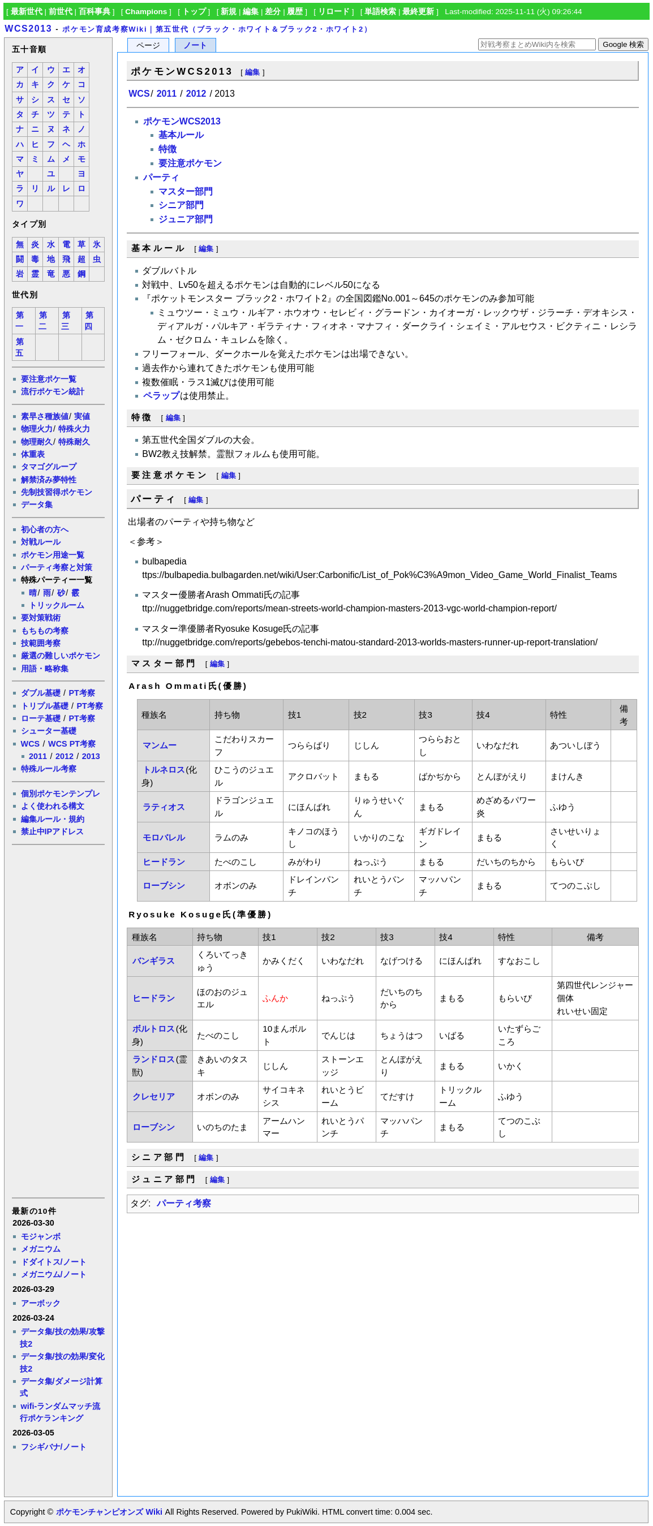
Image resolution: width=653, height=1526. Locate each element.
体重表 (33, 454)
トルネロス (164, 769)
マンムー (160, 745)
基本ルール (181, 135)
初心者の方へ (44, 529)
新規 (229, 11)
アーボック (41, 1303)
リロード (334, 11)
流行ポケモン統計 (52, 391)
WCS (30, 743)
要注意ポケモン (190, 163)
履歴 (295, 11)
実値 (82, 416)
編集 (251, 11)
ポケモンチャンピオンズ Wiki (109, 1511)
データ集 (37, 504)
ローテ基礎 (41, 718)
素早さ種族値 (44, 416)
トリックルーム (56, 605)
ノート (195, 45)
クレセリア (153, 1096)
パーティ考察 (184, 1203)
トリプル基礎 (44, 705)
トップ (194, 11)
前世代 (60, 11)
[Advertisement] (57, 1020)
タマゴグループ (48, 466)
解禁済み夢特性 (48, 479)
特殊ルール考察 (48, 768)
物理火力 (37, 428)
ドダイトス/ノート (54, 1261)
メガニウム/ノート (54, 1274)
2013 (91, 756)
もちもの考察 (44, 630)
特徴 (167, 149)
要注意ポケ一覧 (48, 378)
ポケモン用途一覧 (52, 554)
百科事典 (94, 11)
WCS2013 (28, 28)
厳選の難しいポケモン (60, 655)
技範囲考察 (41, 643)
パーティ (161, 177)
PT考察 (81, 692)
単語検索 (380, 11)
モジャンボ (41, 1236)
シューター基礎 (48, 730)
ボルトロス (153, 1028)
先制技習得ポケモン (56, 492)
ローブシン (164, 885)
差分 (273, 11)
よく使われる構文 (52, 806)
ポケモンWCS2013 (182, 121)
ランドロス (153, 1059)
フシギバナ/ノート (54, 1446)
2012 (64, 756)
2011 (38, 756)
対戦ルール (41, 541)
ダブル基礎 (41, 692)
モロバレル (164, 837)
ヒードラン (164, 862)
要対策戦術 (41, 617)
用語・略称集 (44, 668)
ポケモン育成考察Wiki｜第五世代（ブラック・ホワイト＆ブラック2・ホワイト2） (217, 29)
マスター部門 (185, 191)
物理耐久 (37, 441)
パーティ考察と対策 (56, 567)
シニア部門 (181, 205)
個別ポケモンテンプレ (60, 793)
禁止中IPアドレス (52, 831)
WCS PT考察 (72, 743)
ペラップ (161, 395)
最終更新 (418, 11)
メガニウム (41, 1248)
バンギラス (153, 960)
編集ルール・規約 (52, 819)
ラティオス (164, 807)
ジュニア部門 (185, 219)
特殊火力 (74, 428)
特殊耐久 (74, 441)
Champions (146, 11)
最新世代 (26, 11)
